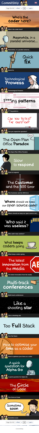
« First (18, 8)
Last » (31, 8)
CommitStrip (15, 3)
